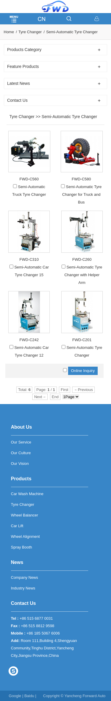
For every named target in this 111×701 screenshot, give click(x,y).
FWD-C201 (81, 340)
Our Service (21, 442)
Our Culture (21, 453)
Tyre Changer (30, 32)
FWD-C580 (81, 179)
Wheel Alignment (25, 536)
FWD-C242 (29, 340)
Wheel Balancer (24, 515)
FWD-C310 (29, 259)
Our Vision (20, 463)
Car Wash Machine (27, 494)
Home (9, 32)
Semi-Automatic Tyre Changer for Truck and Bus (82, 194)
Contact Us (23, 603)
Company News (24, 577)
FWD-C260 (81, 259)
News (17, 562)
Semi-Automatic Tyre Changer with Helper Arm (83, 275)
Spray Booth (21, 547)
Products (21, 478)
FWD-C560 (29, 179)
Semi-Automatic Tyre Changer (72, 32)
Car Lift (17, 526)
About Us (21, 427)
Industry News (23, 588)
